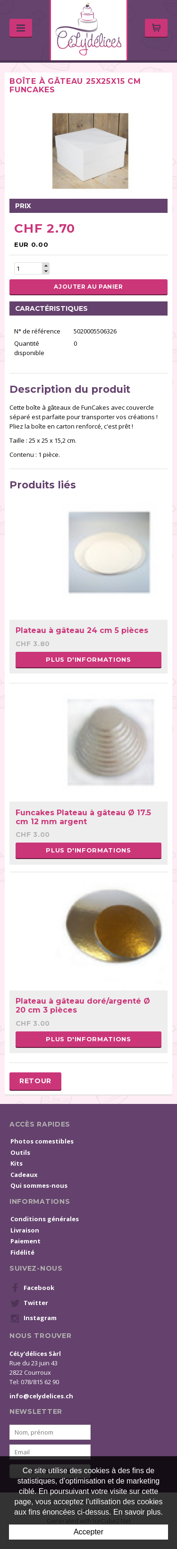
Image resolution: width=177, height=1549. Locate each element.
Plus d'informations (88, 659)
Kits (16, 1163)
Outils (20, 1152)
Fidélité (22, 1252)
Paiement (25, 1241)
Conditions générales (44, 1219)
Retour (35, 1081)
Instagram (33, 1318)
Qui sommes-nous (38, 1185)
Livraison (24, 1230)
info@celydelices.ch (41, 1396)
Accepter (88, 1532)
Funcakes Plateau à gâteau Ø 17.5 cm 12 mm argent (83, 817)
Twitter (29, 1303)
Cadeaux (24, 1174)
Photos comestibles (42, 1141)
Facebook (32, 1288)
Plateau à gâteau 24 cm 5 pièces (82, 630)
